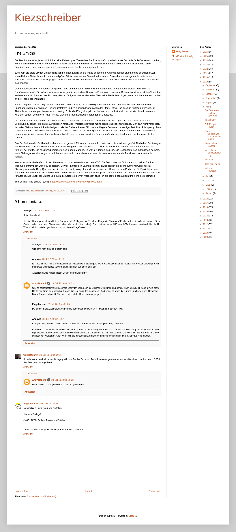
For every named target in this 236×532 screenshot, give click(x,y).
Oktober (209, 94)
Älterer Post (154, 491)
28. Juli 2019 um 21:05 (58, 304)
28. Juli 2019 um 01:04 (44, 210)
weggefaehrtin (30, 355)
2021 (205, 73)
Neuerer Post (22, 491)
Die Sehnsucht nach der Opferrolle (212, 113)
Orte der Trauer (212, 164)
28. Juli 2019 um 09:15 (50, 355)
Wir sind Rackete (210, 169)
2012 (205, 224)
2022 (205, 69)
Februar (209, 189)
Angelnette (29, 403)
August (209, 102)
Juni (207, 176)
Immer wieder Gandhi (211, 144)
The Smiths (210, 120)
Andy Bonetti (39, 283)
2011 (205, 228)
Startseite (88, 491)
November (210, 89)
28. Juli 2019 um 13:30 (53, 259)
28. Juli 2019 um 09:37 (47, 403)
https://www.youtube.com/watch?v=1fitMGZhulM (76, 181)
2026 (205, 52)
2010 (205, 233)
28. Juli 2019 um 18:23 (62, 283)
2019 (205, 81)
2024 (205, 60)
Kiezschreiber (48, 17)
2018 (205, 198)
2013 (205, 220)
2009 (205, 237)
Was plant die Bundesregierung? (213, 153)
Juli (207, 106)
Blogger (132, 516)
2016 (205, 207)
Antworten (28, 232)
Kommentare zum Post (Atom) (41, 496)
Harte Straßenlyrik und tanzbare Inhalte (212, 135)
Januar (209, 193)
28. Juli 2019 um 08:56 (53, 244)
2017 (205, 203)
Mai (207, 180)
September (211, 98)
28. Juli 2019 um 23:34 (53, 319)
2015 (205, 211)
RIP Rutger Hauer (210, 125)
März (208, 185)
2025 (205, 56)
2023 (205, 64)
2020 (205, 77)
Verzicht (209, 159)
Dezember (210, 85)
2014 (205, 215)
